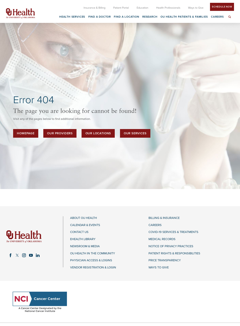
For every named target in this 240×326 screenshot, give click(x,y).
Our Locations (98, 133)
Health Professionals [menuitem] (168, 7)
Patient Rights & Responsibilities (174, 253)
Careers (155, 225)
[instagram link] (24, 255)
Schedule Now (222, 6)
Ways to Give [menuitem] (195, 7)
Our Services (135, 133)
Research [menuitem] (150, 17)
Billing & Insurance (164, 218)
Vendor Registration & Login (93, 267)
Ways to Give (158, 267)
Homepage (25, 133)
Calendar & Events (85, 225)
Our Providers (60, 133)
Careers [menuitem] (217, 17)
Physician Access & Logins (91, 260)
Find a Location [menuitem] (126, 17)
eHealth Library (82, 239)
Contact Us (79, 232)
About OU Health (83, 218)
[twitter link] (17, 255)
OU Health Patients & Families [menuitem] (184, 17)
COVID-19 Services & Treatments (173, 232)
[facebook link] (10, 255)
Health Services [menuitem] (72, 17)
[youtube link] (31, 255)
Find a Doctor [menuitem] (99, 17)
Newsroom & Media (85, 246)
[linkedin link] (37, 255)
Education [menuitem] (142, 7)
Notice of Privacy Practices (170, 246)
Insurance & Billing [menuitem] (94, 7)
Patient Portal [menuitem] (121, 7)
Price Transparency (164, 260)
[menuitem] (229, 19)
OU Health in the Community (92, 253)
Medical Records (162, 239)
